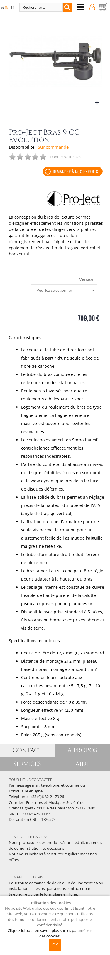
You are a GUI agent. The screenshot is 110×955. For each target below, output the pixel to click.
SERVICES (27, 764)
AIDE (82, 764)
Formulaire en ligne (26, 791)
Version (86, 279)
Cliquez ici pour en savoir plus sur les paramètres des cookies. (50, 933)
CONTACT (27, 750)
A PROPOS (82, 750)
